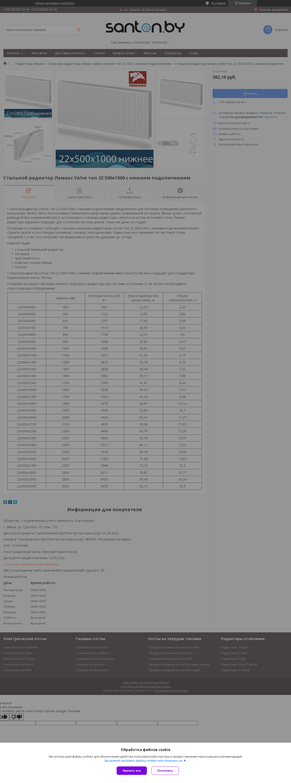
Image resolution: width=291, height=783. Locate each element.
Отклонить (165, 770)
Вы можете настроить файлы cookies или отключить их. (144, 760)
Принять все (132, 770)
